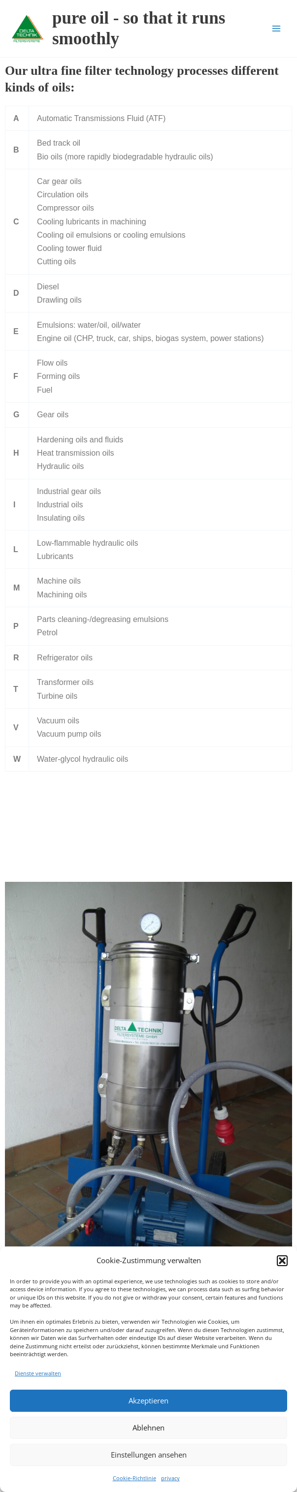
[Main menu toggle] (276, 28)
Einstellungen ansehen (149, 1455)
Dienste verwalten (38, 1373)
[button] (282, 1261)
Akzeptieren (148, 1400)
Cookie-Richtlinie (134, 1478)
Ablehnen (148, 1427)
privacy (170, 1478)
